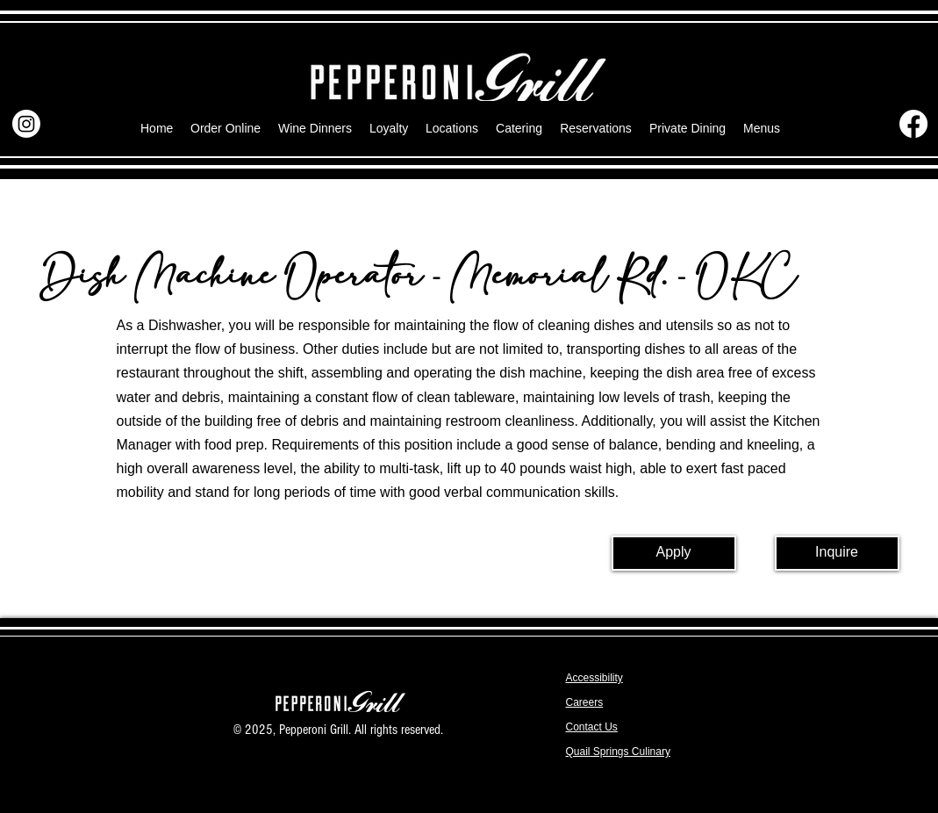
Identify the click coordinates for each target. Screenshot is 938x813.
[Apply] (674, 553)
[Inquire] (837, 553)
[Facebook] (913, 124)
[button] (761, 128)
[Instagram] (26, 124)
